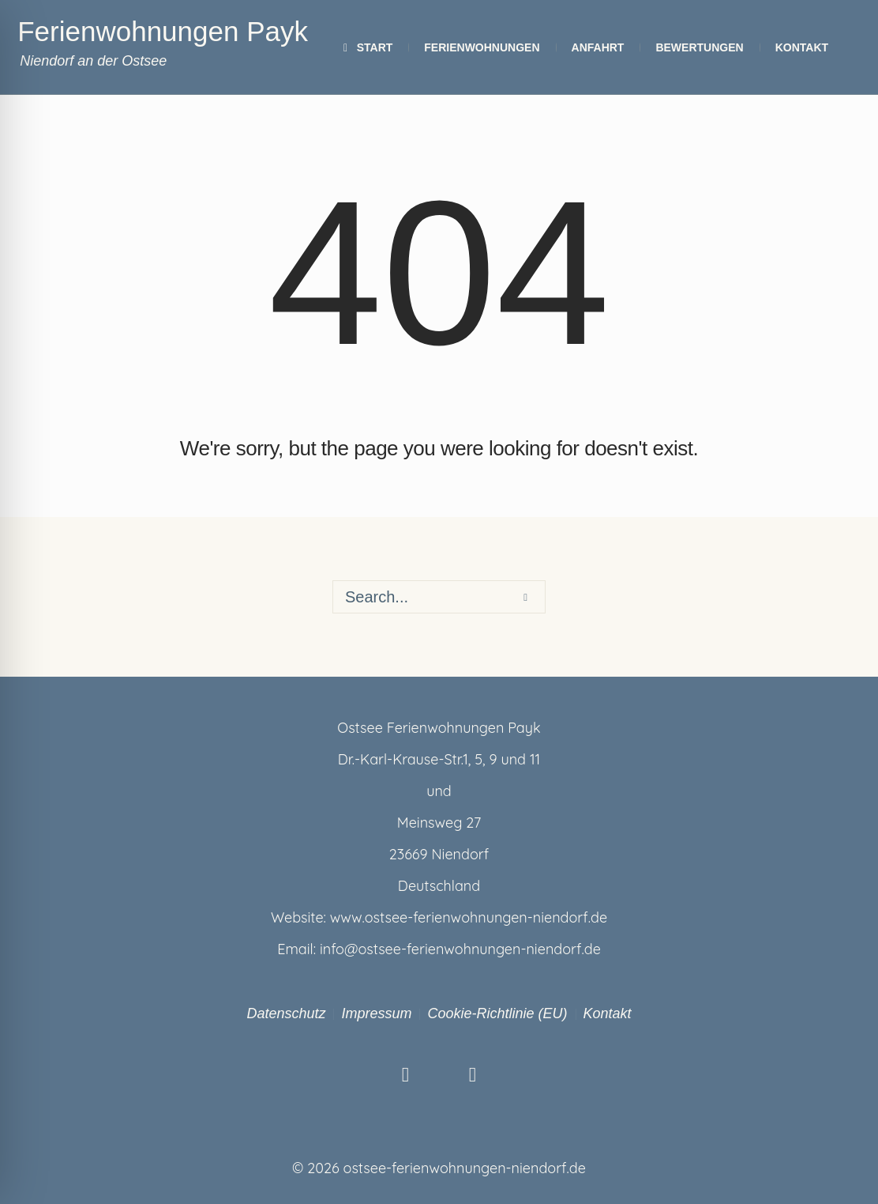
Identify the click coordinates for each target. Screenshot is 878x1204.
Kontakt (607, 1013)
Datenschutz (285, 1013)
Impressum (376, 1013)
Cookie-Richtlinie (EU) (497, 1013)
